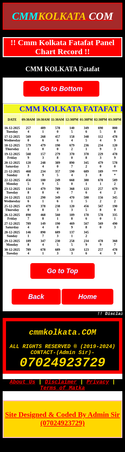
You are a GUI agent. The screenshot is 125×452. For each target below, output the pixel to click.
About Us (22, 391)
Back (36, 296)
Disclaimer (61, 391)
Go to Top (62, 270)
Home (87, 296)
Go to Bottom (61, 88)
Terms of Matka (62, 399)
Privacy (98, 391)
